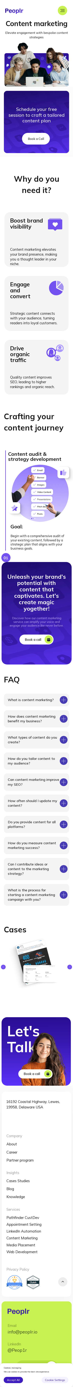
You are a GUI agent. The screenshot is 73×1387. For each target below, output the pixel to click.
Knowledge (15, 1196)
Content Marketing (22, 1238)
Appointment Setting (23, 1224)
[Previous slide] (3, 967)
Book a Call (36, 139)
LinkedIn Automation (23, 1231)
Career (11, 1152)
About (11, 1144)
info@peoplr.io (22, 1332)
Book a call (30, 640)
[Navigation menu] (62, 10)
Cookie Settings (55, 1380)
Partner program (20, 1160)
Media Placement (20, 1245)
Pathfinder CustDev (22, 1217)
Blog (10, 1188)
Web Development (22, 1251)
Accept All (13, 1380)
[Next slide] (69, 967)
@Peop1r (17, 1350)
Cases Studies (18, 1180)
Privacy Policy (17, 1269)
